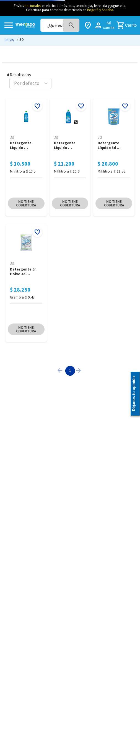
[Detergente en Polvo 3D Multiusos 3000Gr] (26, 284)
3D (22, 39)
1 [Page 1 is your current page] (70, 370)
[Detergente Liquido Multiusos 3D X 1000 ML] (26, 158)
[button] (26, 203)
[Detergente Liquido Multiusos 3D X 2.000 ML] (70, 158)
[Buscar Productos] (71, 25)
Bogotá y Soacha (100, 9)
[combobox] (59, 25)
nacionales (33, 5)
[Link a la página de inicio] (10, 39)
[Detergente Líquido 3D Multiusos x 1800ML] (114, 158)
